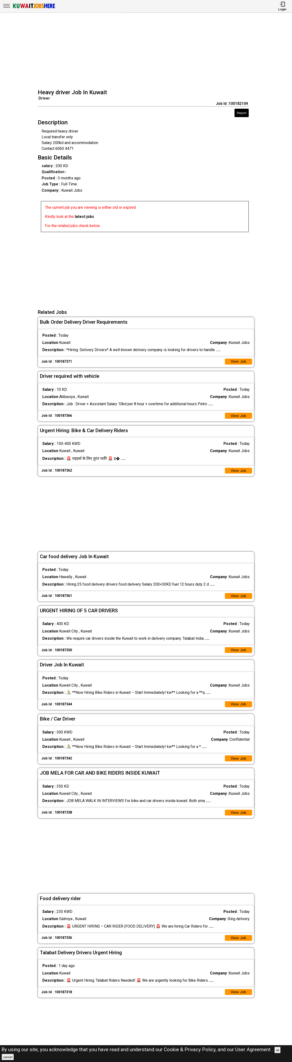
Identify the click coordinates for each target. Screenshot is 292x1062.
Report (241, 113)
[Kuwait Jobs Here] (34, 8)
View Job (238, 362)
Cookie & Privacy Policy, (191, 1049)
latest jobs (84, 216)
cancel (8, 1057)
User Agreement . (254, 1049)
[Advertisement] (147, 51)
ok (277, 1050)
